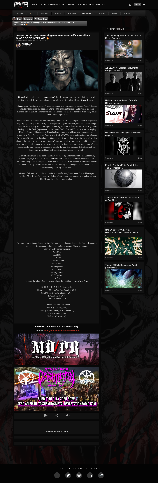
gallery (44, 13)
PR (63, 5)
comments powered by (57, 432)
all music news (41, 19)
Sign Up (137, 4)
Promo (62, 326)
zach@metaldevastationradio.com (61, 330)
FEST (91, 5)
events (58, 13)
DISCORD (100, 5)
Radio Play (72, 326)
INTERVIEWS (54, 5)
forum (102, 13)
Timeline (19, 13)
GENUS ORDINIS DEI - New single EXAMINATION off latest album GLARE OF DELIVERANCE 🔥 (44, 23)
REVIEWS (82, 5)
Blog (19, 19)
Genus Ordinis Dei (26, 97)
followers (87, 13)
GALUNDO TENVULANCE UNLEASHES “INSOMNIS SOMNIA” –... (122, 233)
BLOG (43, 5)
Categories (28, 19)
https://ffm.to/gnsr (81, 281)
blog (32, 13)
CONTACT (71, 5)
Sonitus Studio (55, 159)
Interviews (51, 326)
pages (114, 13)
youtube (72, 13)
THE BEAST (27, 44)
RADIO (35, 5)
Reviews (40, 326)
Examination (48, 97)
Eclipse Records (87, 100)
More (127, 13)
